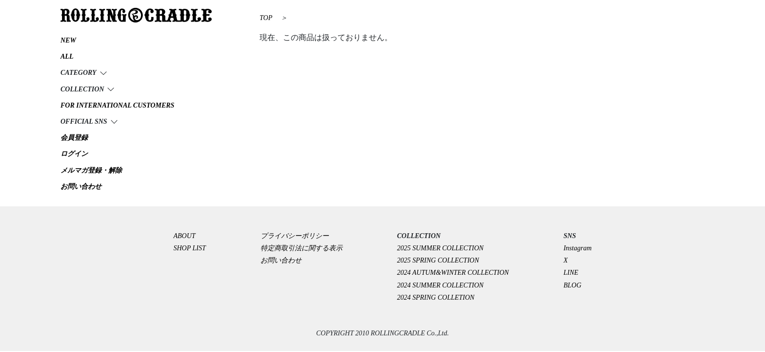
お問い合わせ (281, 260)
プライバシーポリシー (298, 236)
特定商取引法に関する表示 (301, 248)
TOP (266, 18)
